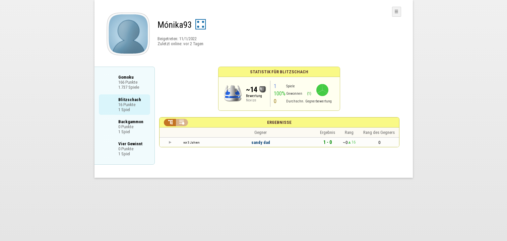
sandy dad (260, 142)
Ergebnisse (279, 122)
